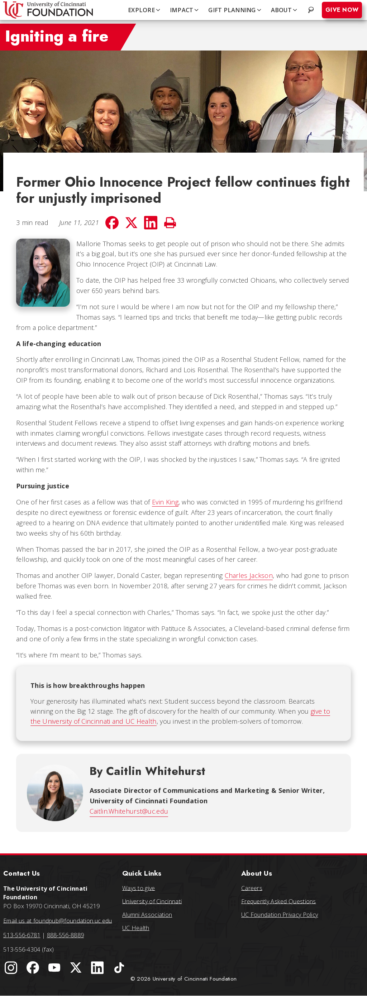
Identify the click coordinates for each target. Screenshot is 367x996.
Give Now (341, 10)
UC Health (135, 928)
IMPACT (185, 10)
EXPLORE (144, 10)
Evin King (165, 502)
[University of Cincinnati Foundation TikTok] (119, 968)
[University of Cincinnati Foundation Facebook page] (32, 968)
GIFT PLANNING (235, 10)
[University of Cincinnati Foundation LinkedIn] (97, 968)
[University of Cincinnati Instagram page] (11, 968)
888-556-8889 (65, 935)
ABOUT (284, 10)
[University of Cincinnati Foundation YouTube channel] (54, 968)
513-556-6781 (21, 935)
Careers (251, 888)
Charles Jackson (249, 575)
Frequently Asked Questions (278, 901)
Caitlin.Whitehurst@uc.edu (129, 811)
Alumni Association (147, 915)
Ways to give (138, 888)
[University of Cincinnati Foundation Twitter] (76, 968)
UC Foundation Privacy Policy (279, 915)
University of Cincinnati (152, 901)
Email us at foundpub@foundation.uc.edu (57, 920)
